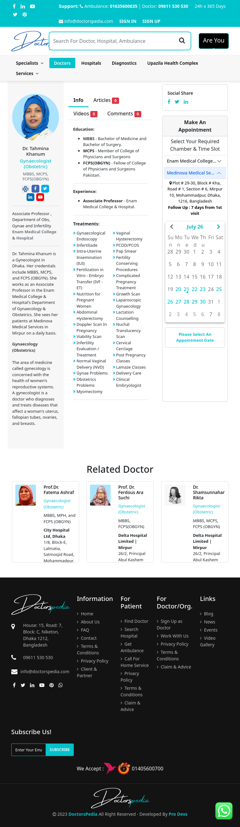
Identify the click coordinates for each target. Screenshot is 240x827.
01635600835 (124, 6)
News (207, 622)
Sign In (127, 21)
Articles (106, 100)
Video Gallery (208, 641)
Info (78, 100)
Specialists (29, 63)
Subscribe (60, 749)
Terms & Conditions (88, 649)
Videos (85, 113)
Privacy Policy (92, 661)
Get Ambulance (132, 647)
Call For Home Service (135, 662)
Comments (125, 113)
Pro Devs (178, 814)
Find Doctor (134, 621)
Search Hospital (129, 632)
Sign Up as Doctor (169, 624)
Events (209, 630)
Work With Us (173, 636)
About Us (88, 622)
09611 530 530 (173, 6)
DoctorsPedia (83, 814)
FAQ (83, 630)
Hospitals (91, 63)
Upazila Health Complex (172, 63)
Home (85, 614)
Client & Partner (87, 672)
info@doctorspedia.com (86, 21)
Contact (87, 638)
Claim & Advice (131, 706)
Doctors (62, 63)
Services (27, 73)
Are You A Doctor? (214, 42)
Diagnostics (124, 63)
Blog (206, 614)
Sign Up (151, 21)
